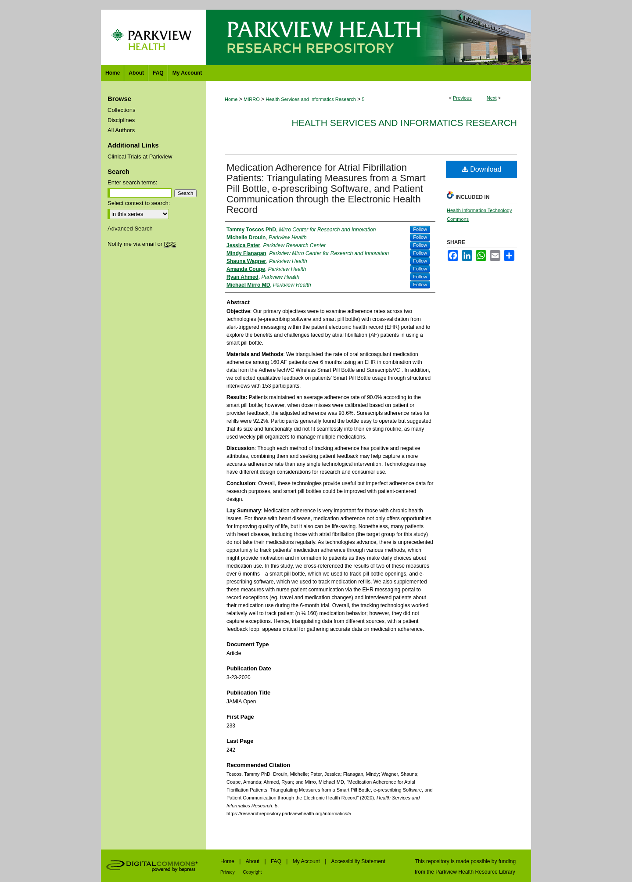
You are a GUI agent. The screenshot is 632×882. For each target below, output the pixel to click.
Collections (122, 110)
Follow (420, 229)
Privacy (228, 872)
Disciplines (121, 120)
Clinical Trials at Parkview (140, 156)
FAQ (277, 861)
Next (492, 98)
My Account (307, 861)
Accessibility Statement (358, 861)
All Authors (121, 130)
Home (231, 99)
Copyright (252, 872)
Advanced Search (130, 228)
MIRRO (252, 99)
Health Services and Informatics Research (311, 99)
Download (482, 169)
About (253, 861)
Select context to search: (139, 203)
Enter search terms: (132, 182)
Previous (462, 98)
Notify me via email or (142, 244)
